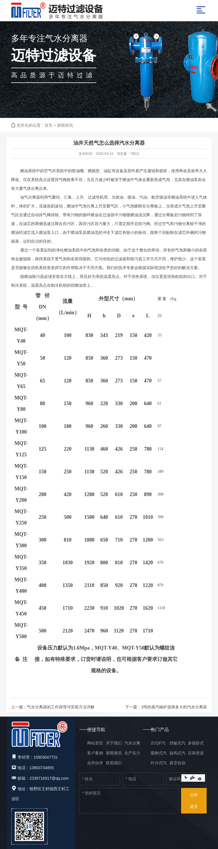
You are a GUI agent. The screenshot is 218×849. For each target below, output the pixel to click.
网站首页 (95, 743)
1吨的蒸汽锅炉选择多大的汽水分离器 (174, 707)
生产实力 (132, 753)
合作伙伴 (95, 763)
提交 (194, 799)
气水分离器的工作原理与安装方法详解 (61, 707)
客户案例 (95, 753)
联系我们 (114, 763)
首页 (49, 125)
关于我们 (114, 743)
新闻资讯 (65, 125)
